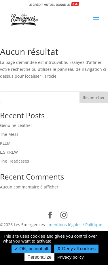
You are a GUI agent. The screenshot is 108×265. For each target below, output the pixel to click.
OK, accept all (31, 248)
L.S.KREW (9, 152)
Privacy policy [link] (70, 257)
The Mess (9, 134)
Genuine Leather (16, 125)
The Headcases (14, 161)
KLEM (5, 143)
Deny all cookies (76, 248)
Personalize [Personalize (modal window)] (39, 257)
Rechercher (94, 97)
